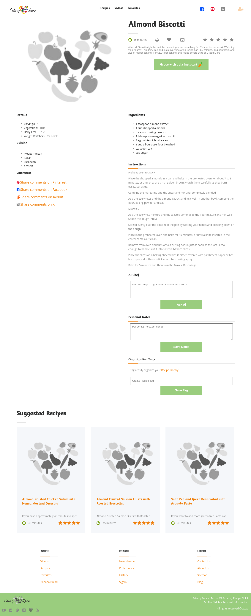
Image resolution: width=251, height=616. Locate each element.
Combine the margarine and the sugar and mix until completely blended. (172, 192)
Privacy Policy (200, 597)
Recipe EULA (240, 597)
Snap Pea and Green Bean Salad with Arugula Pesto (198, 500)
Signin (123, 581)
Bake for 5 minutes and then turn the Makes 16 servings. (162, 265)
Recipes (105, 8)
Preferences (126, 567)
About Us (203, 567)
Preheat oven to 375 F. (142, 172)
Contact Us (204, 560)
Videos (118, 8)
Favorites (134, 8)
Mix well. (133, 208)
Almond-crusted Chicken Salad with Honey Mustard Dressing (48, 500)
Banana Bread (49, 581)
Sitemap (202, 574)
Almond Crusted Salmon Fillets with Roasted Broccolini (123, 500)
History (123, 574)
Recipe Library (169, 369)
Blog (200, 581)
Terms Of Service (221, 597)
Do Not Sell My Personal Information (226, 601)
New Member (127, 560)
